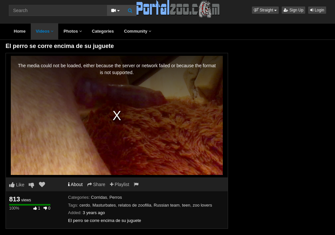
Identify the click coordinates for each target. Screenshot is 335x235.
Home (20, 31)
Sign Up (293, 10)
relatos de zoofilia (134, 205)
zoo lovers (202, 205)
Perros (115, 197)
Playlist (119, 184)
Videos (44, 31)
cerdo (84, 205)
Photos (72, 31)
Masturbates (104, 205)
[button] (265, 10)
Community (137, 31)
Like (17, 184)
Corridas (99, 197)
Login (317, 10)
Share (96, 184)
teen (186, 205)
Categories (103, 31)
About (75, 184)
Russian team (167, 205)
